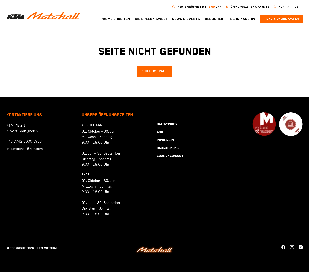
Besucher (214, 19)
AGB (160, 132)
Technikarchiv (241, 19)
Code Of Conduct (170, 156)
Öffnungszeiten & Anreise (247, 6)
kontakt (282, 6)
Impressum (165, 140)
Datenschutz (167, 124)
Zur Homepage (154, 71)
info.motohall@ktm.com (24, 148)
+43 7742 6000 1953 (24, 141)
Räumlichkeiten (115, 19)
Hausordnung (168, 148)
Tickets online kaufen (281, 19)
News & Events (186, 19)
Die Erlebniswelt (151, 19)
